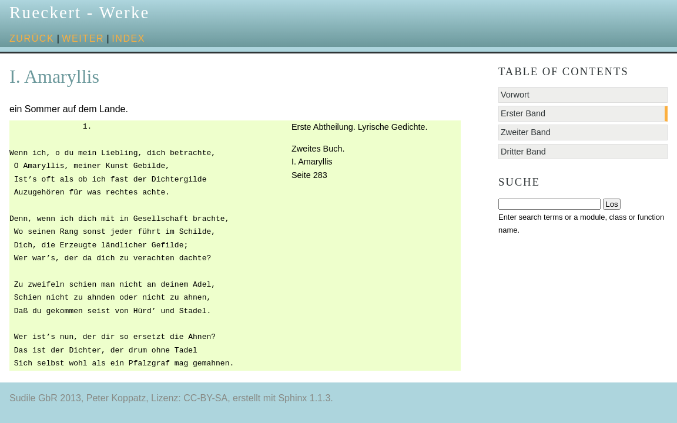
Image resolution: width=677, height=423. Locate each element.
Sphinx (292, 398)
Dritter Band (523, 151)
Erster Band (523, 113)
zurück (31, 38)
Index (128, 38)
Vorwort (515, 94)
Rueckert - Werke (79, 12)
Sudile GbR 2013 (45, 398)
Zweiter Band (526, 132)
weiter (83, 38)
